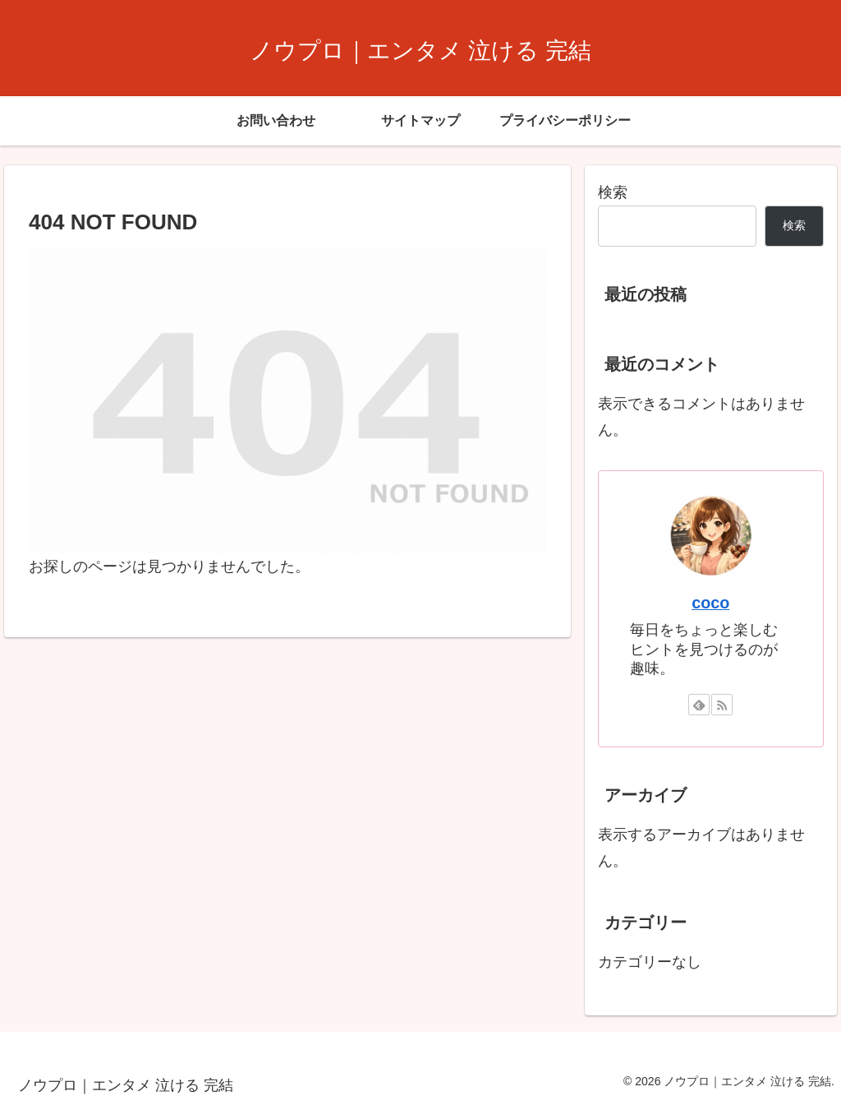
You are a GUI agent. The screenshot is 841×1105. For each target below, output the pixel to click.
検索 (612, 192)
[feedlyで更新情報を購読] (699, 704)
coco (710, 603)
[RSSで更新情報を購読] (722, 704)
